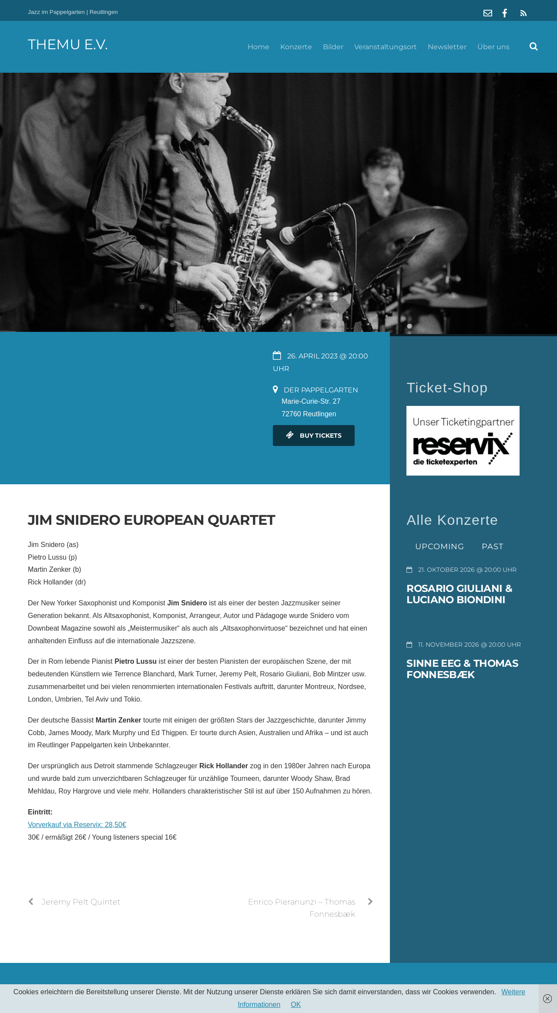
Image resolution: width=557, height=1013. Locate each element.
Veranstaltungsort (385, 47)
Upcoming (439, 546)
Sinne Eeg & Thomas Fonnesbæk (462, 669)
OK (296, 1004)
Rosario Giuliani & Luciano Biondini (459, 594)
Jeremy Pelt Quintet (74, 902)
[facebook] (505, 12)
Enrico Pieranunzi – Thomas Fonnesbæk (310, 907)
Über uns (493, 47)
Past (492, 546)
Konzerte (296, 47)
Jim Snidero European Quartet (151, 519)
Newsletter (447, 47)
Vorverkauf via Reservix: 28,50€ (77, 824)
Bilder (333, 47)
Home (258, 47)
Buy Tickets (314, 435)
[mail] (488, 12)
